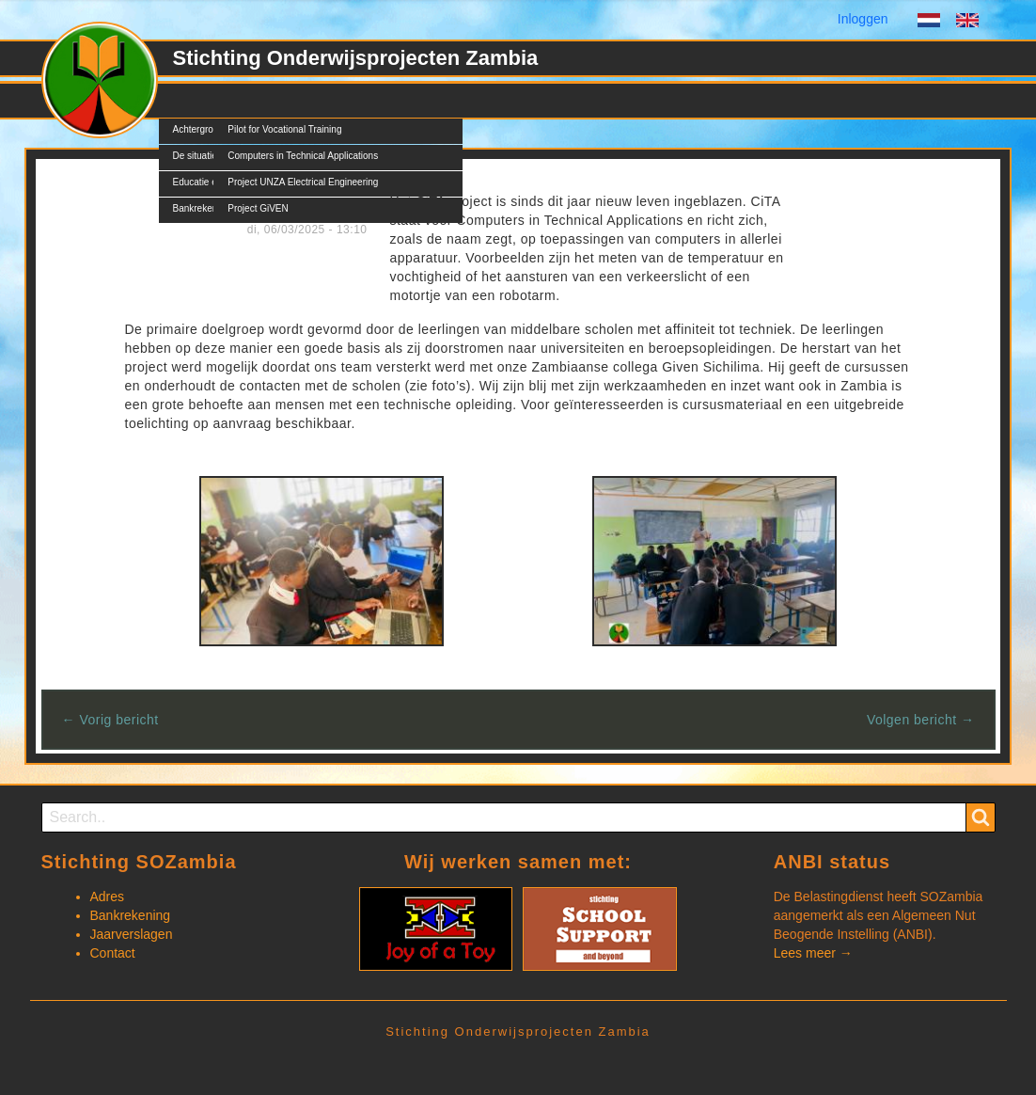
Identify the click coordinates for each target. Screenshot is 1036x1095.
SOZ (186, 100)
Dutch (929, 22)
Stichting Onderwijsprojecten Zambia (356, 58)
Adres (107, 896)
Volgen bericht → (921, 719)
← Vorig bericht (110, 719)
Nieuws (332, 100)
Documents (416, 100)
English (967, 22)
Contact (500, 100)
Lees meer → (813, 952)
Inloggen (863, 18)
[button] (321, 559)
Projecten (255, 100)
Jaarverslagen (131, 934)
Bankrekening (130, 915)
